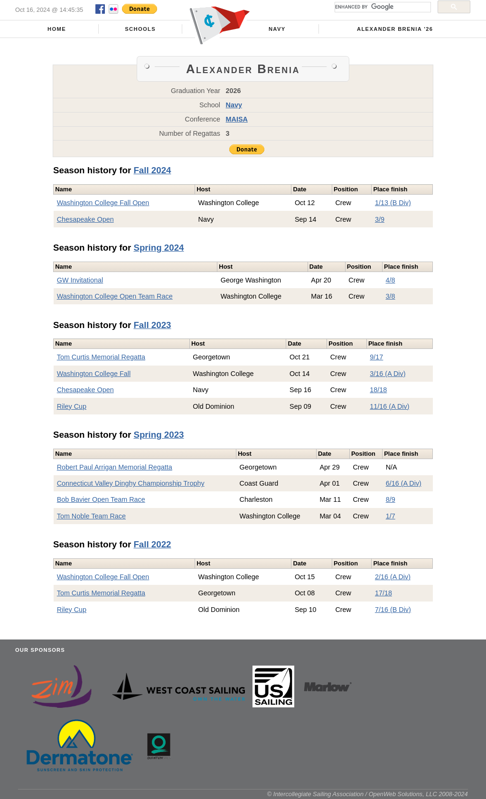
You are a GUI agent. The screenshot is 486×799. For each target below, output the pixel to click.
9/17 (376, 357)
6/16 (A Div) (403, 483)
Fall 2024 (152, 170)
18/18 (378, 390)
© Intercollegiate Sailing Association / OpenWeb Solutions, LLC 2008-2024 (367, 794)
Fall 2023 (152, 325)
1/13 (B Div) (393, 203)
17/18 (383, 593)
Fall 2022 (152, 544)
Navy (277, 29)
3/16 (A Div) (387, 373)
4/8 (390, 280)
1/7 (390, 516)
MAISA (237, 119)
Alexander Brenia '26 (395, 29)
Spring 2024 (158, 248)
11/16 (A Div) (389, 406)
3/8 (390, 296)
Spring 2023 (158, 435)
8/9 (390, 499)
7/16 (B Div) (393, 609)
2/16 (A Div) (393, 577)
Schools (140, 29)
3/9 (379, 219)
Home (56, 29)
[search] (382, 7)
